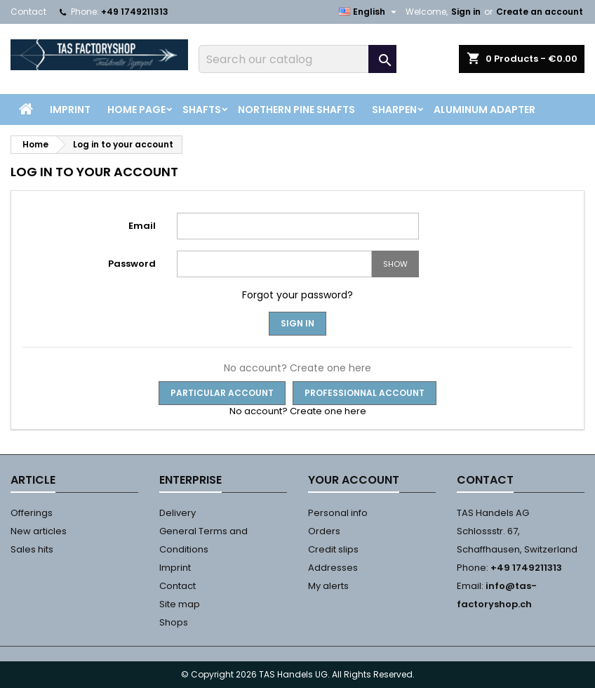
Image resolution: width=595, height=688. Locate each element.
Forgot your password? (297, 295)
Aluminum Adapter (484, 109)
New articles (39, 531)
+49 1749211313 (134, 12)
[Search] (298, 59)
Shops (173, 622)
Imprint (70, 109)
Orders (324, 531)
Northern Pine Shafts (296, 109)
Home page (136, 109)
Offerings (32, 513)
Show (395, 264)
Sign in (466, 12)
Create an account (539, 12)
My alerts (328, 586)
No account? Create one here (297, 411)
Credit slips (333, 549)
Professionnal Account (364, 393)
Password (132, 263)
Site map (179, 604)
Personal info (338, 513)
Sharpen (394, 109)
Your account (353, 480)
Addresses (333, 567)
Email (142, 225)
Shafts (201, 109)
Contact (28, 12)
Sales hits (32, 549)
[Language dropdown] (369, 12)
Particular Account (222, 393)
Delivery (177, 513)
